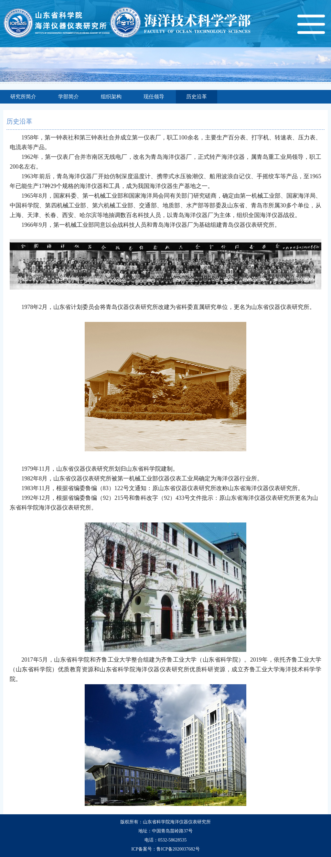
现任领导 (154, 96)
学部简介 (68, 96)
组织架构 (111, 96)
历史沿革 (196, 96)
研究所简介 (23, 96)
